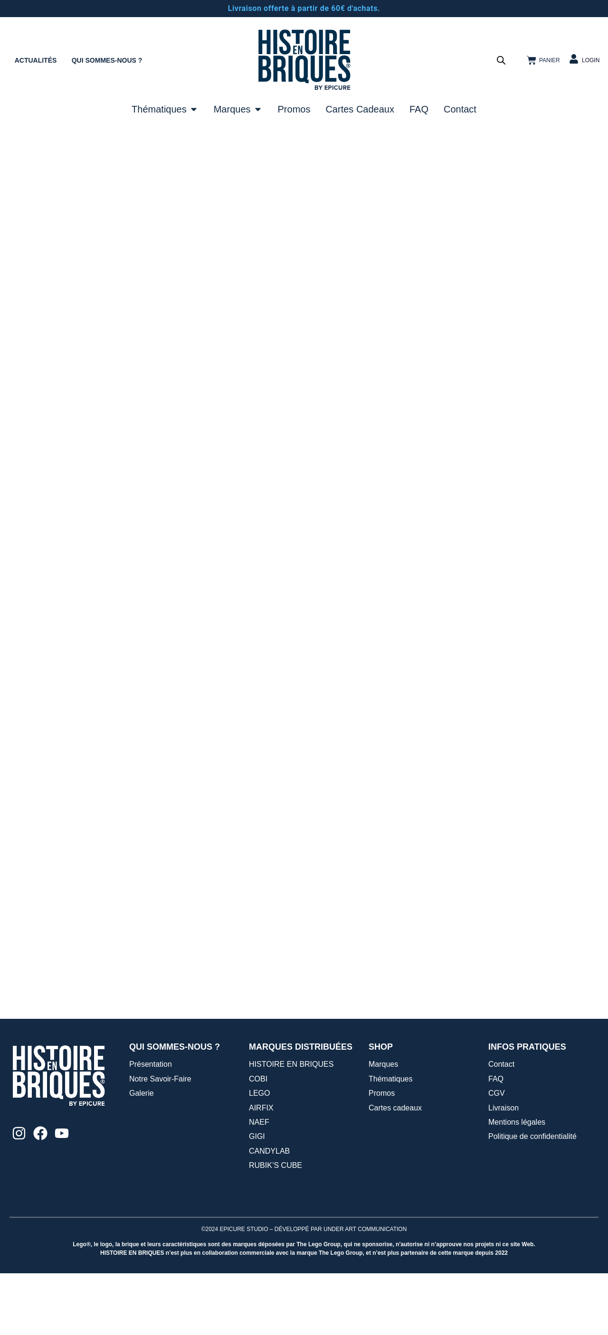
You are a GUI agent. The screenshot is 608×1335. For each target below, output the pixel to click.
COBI (258, 1140)
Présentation (150, 1126)
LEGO (259, 1155)
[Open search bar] (501, 60)
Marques (383, 1126)
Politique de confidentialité (532, 1198)
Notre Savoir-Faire (160, 1140)
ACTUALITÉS (36, 60)
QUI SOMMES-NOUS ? (107, 60)
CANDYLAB (269, 1212)
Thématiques (391, 1140)
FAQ (496, 1140)
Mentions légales (516, 1183)
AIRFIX (261, 1169)
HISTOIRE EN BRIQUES (291, 1126)
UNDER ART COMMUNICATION (365, 1290)
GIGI (257, 1198)
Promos (382, 1155)
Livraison (503, 1169)
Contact (501, 1126)
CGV (496, 1155)
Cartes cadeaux (395, 1169)
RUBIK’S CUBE (275, 1227)
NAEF (259, 1183)
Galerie (141, 1155)
